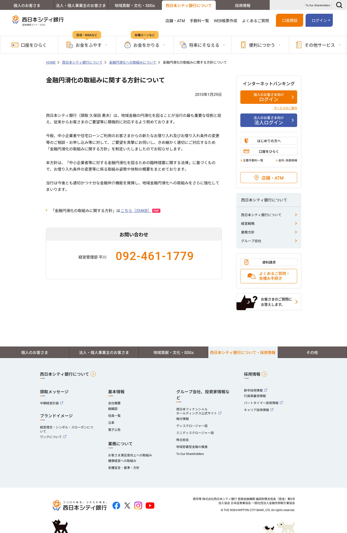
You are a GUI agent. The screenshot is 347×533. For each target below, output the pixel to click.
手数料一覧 (199, 21)
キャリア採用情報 (256, 410)
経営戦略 (248, 224)
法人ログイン (268, 120)
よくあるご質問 (255, 21)
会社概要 (114, 403)
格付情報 (182, 419)
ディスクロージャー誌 (192, 426)
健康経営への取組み (122, 461)
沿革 (111, 423)
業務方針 (248, 232)
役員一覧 (114, 416)
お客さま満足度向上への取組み (130, 455)
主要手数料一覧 (253, 160)
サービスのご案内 (285, 108)
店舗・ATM (175, 21)
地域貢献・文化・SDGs (135, 5)
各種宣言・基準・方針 (123, 468)
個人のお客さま (26, 5)
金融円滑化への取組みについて (132, 62)
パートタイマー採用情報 (261, 403)
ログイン (319, 20)
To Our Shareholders (318, 5)
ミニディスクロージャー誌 (195, 433)
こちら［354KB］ (136, 210)
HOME (51, 62)
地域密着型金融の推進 (192, 447)
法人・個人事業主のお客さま (81, 5)
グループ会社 (251, 241)
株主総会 (182, 440)
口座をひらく (29, 44)
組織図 (113, 409)
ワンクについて (51, 437)
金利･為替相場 (287, 160)
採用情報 (242, 5)
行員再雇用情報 (255, 396)
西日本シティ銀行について (189, 5)
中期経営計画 (49, 403)
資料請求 (269, 262)
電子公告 (114, 430)
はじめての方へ (269, 141)
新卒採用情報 (253, 390)
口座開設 (289, 20)
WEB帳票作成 (225, 21)
